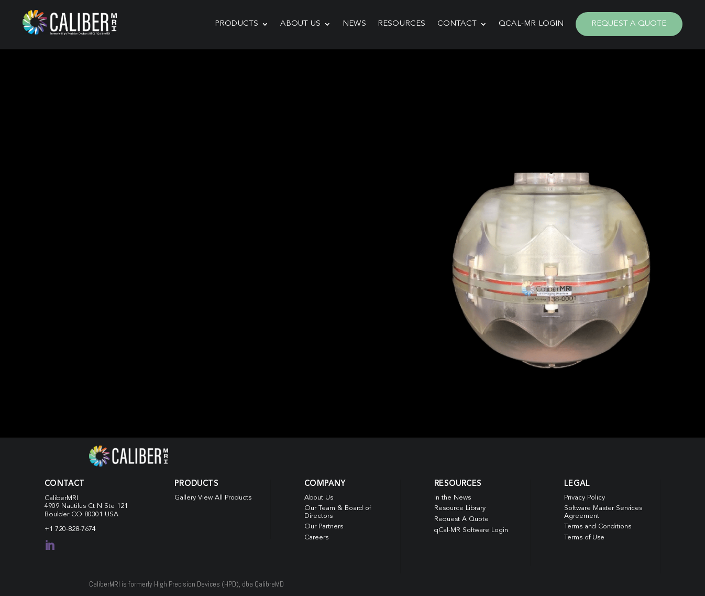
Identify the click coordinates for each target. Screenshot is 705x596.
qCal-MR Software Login (471, 527)
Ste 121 (116, 503)
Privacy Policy (584, 495)
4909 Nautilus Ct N (74, 503)
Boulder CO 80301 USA (81, 511)
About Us (297, 23)
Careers (316, 535)
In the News (452, 495)
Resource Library (460, 506)
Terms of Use (584, 535)
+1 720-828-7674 (70, 527)
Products (233, 23)
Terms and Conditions (598, 524)
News (350, 23)
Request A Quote (625, 23)
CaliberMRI (61, 495)
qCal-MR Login (527, 23)
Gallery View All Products (213, 495)
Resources (398, 23)
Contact (453, 23)
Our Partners (323, 524)
